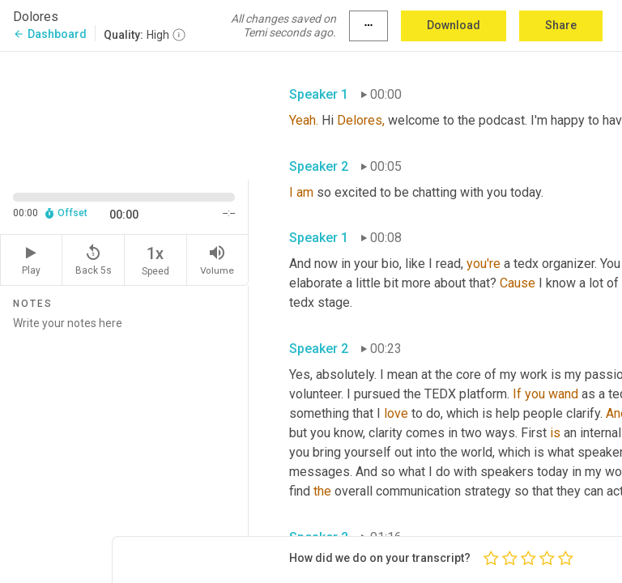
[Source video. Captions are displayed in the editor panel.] (124, 114)
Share (561, 25)
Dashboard (50, 34)
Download (453, 25)
